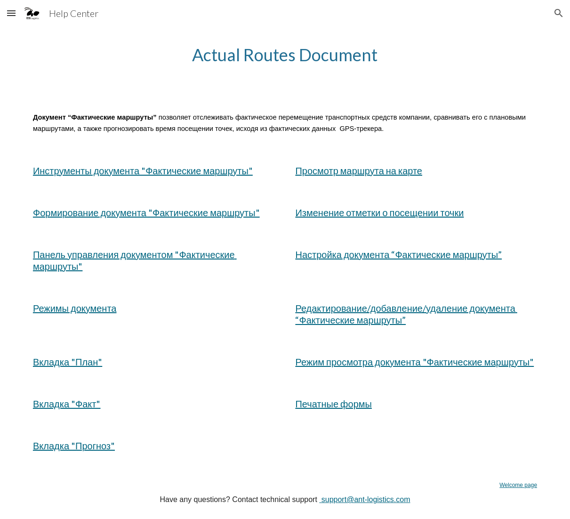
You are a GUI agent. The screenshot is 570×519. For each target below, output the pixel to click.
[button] (11, 13)
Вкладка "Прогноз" (74, 445)
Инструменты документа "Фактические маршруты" (143, 170)
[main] (285, 55)
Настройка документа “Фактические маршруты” (398, 254)
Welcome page (518, 485)
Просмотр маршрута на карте (358, 170)
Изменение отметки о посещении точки (379, 212)
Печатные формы (333, 403)
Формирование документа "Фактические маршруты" (146, 212)
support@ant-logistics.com (364, 499)
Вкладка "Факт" (67, 403)
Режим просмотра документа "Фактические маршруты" (414, 361)
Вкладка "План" (67, 361)
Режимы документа (75, 308)
